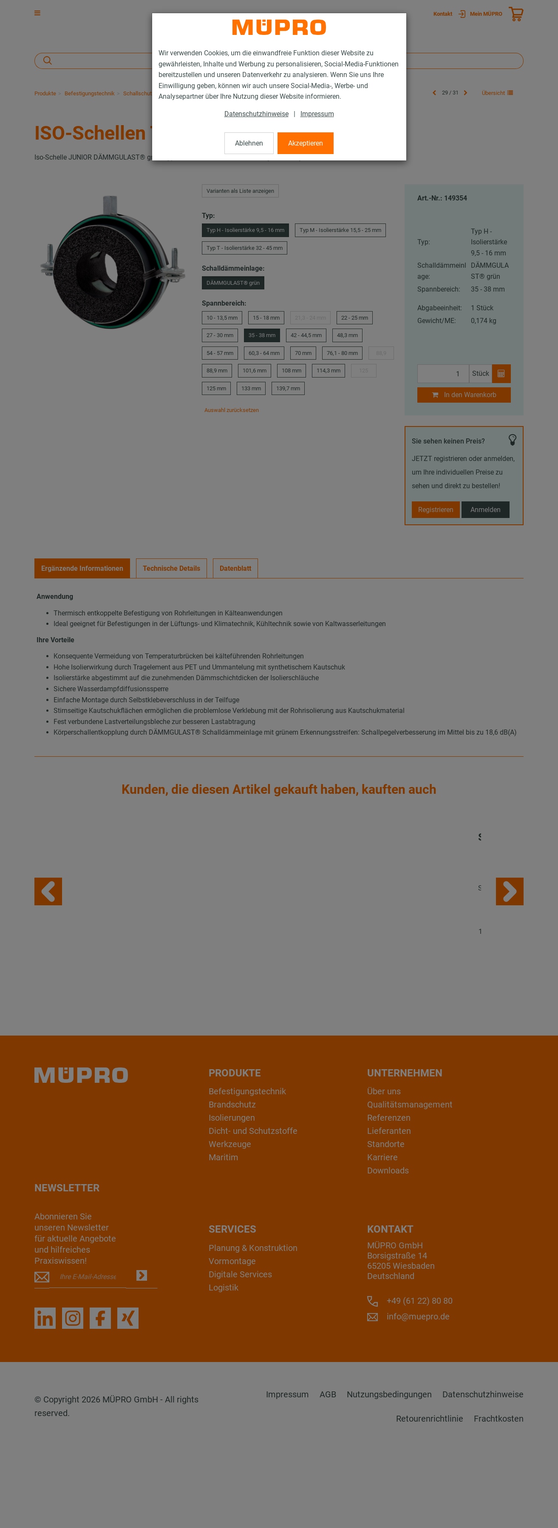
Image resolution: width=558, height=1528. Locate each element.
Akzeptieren (305, 143)
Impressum (317, 114)
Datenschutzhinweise (256, 114)
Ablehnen (249, 143)
